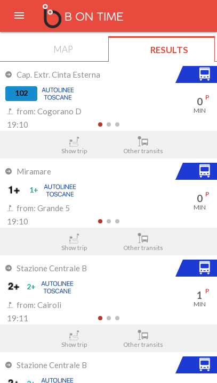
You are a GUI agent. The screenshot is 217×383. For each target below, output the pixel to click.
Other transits (142, 145)
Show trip (74, 145)
